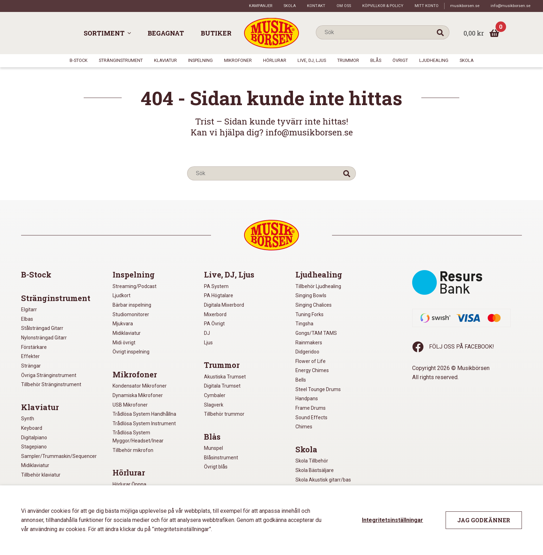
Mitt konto (427, 6)
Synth (27, 418)
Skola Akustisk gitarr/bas (323, 480)
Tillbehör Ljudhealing (318, 286)
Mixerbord (215, 314)
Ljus (208, 342)
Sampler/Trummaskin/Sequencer (59, 456)
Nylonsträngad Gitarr (44, 337)
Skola (289, 6)
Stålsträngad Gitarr (42, 328)
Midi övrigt (124, 342)
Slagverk (213, 405)
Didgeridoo (307, 352)
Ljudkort (121, 295)
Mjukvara (123, 323)
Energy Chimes (312, 370)
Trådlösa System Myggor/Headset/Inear (138, 437)
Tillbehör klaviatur (40, 475)
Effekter (30, 356)
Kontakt (316, 6)
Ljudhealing (433, 60)
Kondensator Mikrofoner (140, 386)
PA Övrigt (214, 323)
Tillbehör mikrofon (133, 450)
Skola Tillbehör (311, 461)
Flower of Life (310, 361)
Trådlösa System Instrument (144, 423)
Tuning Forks (309, 314)
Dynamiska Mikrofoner (138, 395)
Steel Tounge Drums (318, 389)
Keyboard (31, 428)
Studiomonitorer (131, 314)
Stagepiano (34, 446)
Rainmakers (308, 342)
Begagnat (166, 33)
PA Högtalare (218, 295)
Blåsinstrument (221, 457)
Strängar (31, 366)
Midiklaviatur (35, 465)
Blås (375, 60)
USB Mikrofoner (130, 405)
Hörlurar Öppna (129, 484)
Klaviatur (165, 60)
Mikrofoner (238, 60)
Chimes (303, 426)
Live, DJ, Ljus (312, 60)
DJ (207, 333)
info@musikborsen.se (510, 6)
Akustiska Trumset (225, 376)
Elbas (27, 319)
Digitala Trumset (222, 386)
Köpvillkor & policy (382, 6)
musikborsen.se (464, 6)
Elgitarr (29, 309)
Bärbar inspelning (132, 305)
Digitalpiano (34, 437)
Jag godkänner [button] (483, 520)
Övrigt (400, 60)
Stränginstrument (121, 60)
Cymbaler (214, 395)
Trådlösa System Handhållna (144, 414)
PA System (216, 286)
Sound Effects (311, 417)
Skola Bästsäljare (314, 470)
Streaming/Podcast (134, 286)
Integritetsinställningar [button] (392, 520)
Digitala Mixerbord (224, 305)
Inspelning (200, 60)
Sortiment (104, 33)
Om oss (344, 6)
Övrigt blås (216, 467)
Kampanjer (260, 6)
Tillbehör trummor (224, 414)
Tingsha (304, 323)
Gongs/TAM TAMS (316, 333)
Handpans (306, 398)
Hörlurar (274, 60)
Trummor (348, 60)
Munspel (213, 448)
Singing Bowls (310, 295)
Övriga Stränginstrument (48, 375)
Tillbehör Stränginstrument (51, 384)
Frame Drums (310, 408)
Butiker (216, 33)
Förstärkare (34, 347)
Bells (300, 380)
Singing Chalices (313, 305)
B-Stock (79, 60)
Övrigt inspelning (131, 352)
